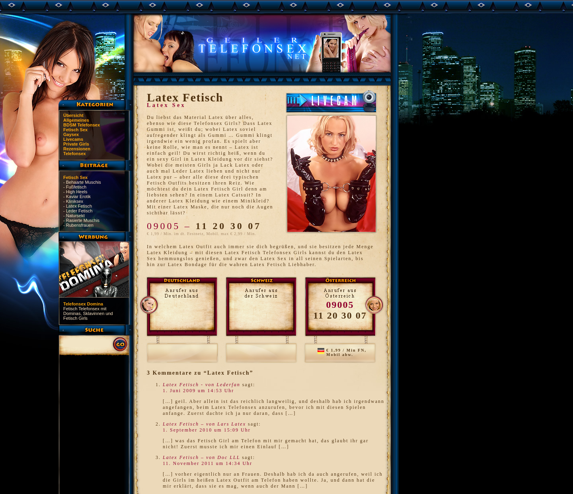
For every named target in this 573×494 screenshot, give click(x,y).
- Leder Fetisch (77, 210)
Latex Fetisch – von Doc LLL (201, 457)
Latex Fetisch (185, 97)
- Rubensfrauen (78, 225)
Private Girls (76, 144)
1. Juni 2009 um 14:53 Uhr (198, 390)
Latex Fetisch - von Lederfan (201, 384)
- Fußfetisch (74, 187)
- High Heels (75, 191)
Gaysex (71, 134)
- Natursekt (74, 215)
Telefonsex (74, 153)
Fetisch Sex (75, 129)
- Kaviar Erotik (77, 196)
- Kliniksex (73, 201)
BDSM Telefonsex (81, 125)
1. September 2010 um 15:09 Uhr (207, 430)
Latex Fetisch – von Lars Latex (204, 424)
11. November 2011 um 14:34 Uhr (207, 463)
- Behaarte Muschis (82, 182)
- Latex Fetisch (77, 206)
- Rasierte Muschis (81, 220)
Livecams (73, 139)
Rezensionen (76, 148)
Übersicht (73, 115)
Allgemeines (76, 120)
